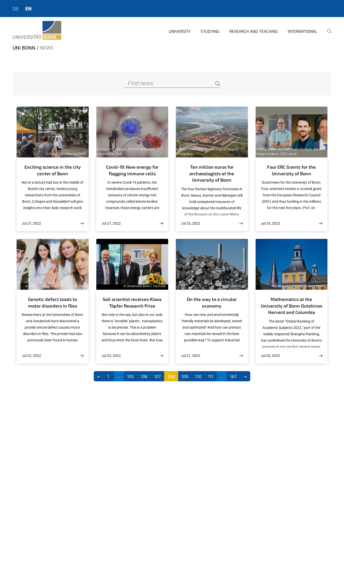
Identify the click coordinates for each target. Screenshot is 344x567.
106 (144, 376)
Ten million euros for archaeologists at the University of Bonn (211, 173)
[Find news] (172, 83)
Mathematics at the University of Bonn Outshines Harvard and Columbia (291, 305)
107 (157, 376)
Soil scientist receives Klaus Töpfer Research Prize (132, 302)
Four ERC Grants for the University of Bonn (291, 170)
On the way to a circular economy (212, 302)
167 (233, 376)
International (302, 31)
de (16, 8)
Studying (210, 31)
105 (130, 376)
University (180, 31)
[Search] (217, 83)
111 (210, 376)
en (28, 8)
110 (198, 376)
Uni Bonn (24, 48)
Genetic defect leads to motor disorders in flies (52, 302)
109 (184, 376)
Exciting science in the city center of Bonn (52, 170)
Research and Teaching (253, 31)
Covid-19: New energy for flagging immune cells (132, 170)
